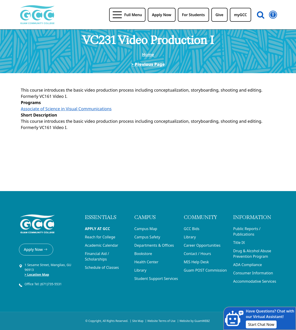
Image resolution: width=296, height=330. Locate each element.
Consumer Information (253, 273)
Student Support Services (156, 278)
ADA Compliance (247, 264)
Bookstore (143, 253)
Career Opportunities (202, 245)
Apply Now (36, 249)
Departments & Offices (154, 245)
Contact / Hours (197, 253)
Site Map (137, 321)
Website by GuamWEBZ (194, 321)
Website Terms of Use (161, 321)
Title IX (239, 242)
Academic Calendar (101, 245)
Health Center (146, 261)
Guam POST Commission (205, 270)
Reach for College (100, 237)
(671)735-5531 (51, 284)
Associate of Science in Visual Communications (66, 108)
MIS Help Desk (196, 261)
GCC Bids (192, 228)
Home (148, 54)
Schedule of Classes (102, 267)
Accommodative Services (254, 281)
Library (140, 270)
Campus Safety (147, 237)
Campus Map (145, 228)
